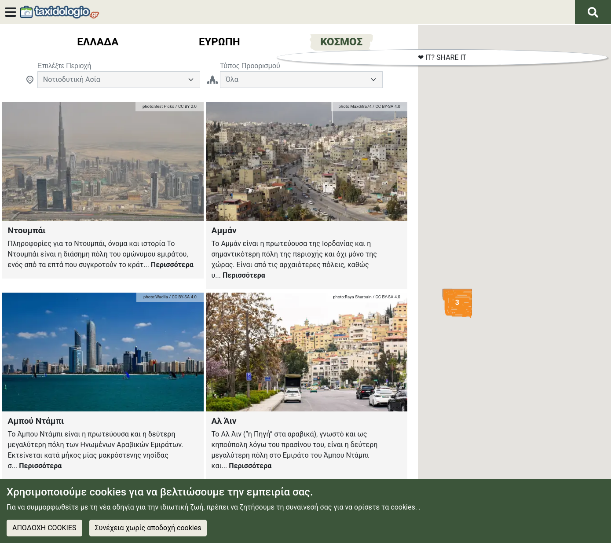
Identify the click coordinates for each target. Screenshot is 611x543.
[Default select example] (118, 79)
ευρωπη (219, 42)
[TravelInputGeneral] (301, 79)
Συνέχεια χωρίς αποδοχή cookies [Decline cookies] (148, 528)
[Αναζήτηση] (593, 12)
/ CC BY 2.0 (185, 106)
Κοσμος (341, 42)
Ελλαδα (97, 42)
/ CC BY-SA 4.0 (386, 106)
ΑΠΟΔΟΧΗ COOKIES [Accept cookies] (44, 528)
